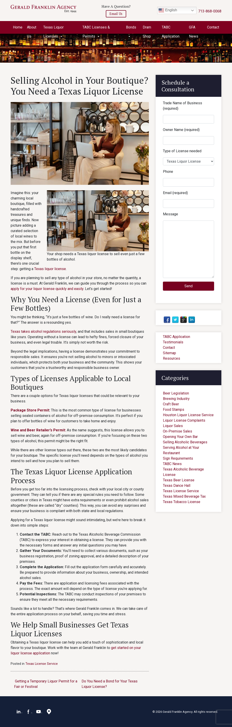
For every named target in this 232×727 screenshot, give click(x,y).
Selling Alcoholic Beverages (185, 442)
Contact (213, 27)
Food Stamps (173, 409)
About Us (31, 28)
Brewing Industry (176, 399)
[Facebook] (29, 711)
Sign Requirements (178, 458)
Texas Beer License (178, 480)
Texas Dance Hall (176, 485)
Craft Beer (171, 404)
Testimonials (173, 342)
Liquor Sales (173, 426)
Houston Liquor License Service (188, 415)
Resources (171, 358)
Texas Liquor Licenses (53, 28)
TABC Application (170, 28)
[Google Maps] (49, 711)
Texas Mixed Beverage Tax (184, 496)
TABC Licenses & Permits (96, 28)
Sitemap (169, 353)
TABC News (172, 464)
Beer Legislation (176, 393)
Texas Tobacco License (181, 502)
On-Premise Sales (177, 431)
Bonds (131, 28)
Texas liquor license (50, 269)
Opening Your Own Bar (180, 437)
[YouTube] (39, 711)
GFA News (193, 28)
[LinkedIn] (19, 711)
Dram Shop (147, 28)
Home (17, 27)
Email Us (115, 14)
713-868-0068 (209, 11)
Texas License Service (41, 664)
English (168, 10)
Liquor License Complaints (184, 420)
